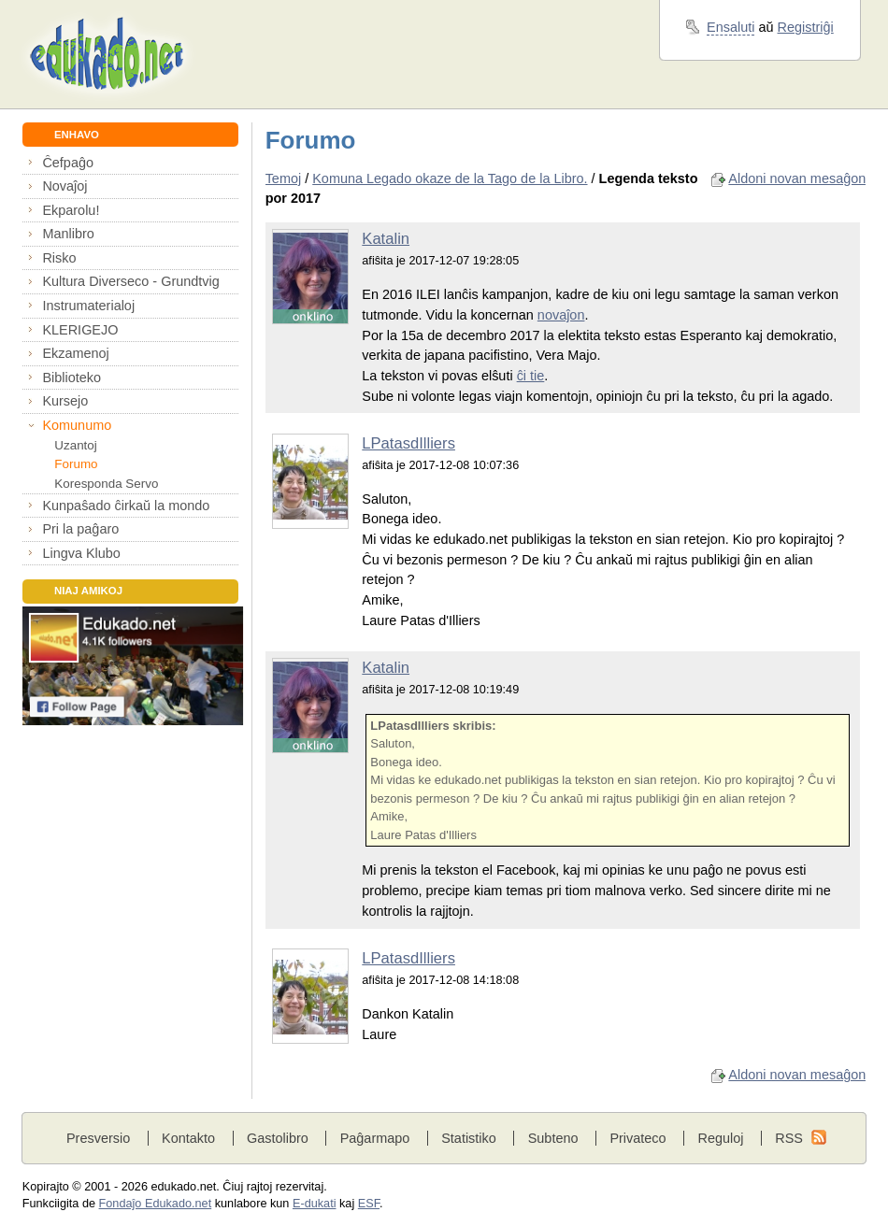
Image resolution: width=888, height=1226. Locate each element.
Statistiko (468, 1138)
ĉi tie (531, 375)
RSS (789, 1138)
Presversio (98, 1138)
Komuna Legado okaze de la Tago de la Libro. (449, 178)
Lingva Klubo (81, 553)
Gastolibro (277, 1138)
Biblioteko (71, 377)
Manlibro (67, 233)
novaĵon (561, 314)
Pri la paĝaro (80, 528)
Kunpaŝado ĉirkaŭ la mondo (125, 505)
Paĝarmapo (375, 1138)
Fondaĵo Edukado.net (155, 1203)
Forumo (75, 464)
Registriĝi (806, 27)
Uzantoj (75, 445)
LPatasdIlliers (408, 443)
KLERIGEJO (80, 329)
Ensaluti (730, 27)
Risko (59, 257)
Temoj (283, 178)
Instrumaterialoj (88, 305)
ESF (369, 1203)
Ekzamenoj (75, 353)
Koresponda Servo (106, 484)
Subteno (553, 1138)
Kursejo (65, 400)
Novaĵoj (64, 185)
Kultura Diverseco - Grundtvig (130, 281)
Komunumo (76, 425)
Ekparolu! (70, 210)
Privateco (637, 1138)
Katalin (385, 239)
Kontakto (188, 1138)
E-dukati (315, 1203)
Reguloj (720, 1138)
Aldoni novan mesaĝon (797, 178)
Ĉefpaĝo (67, 162)
